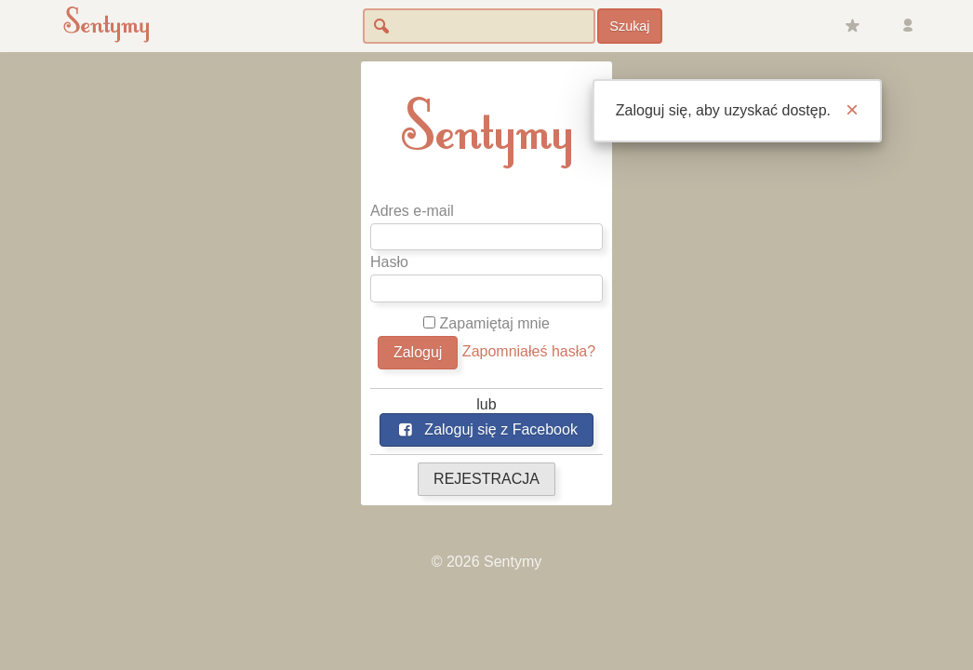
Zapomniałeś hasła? (528, 351)
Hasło (389, 262)
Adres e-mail (412, 211)
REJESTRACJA (486, 479)
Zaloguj (417, 352)
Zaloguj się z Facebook (486, 429)
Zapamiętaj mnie (486, 323)
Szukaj (629, 26)
